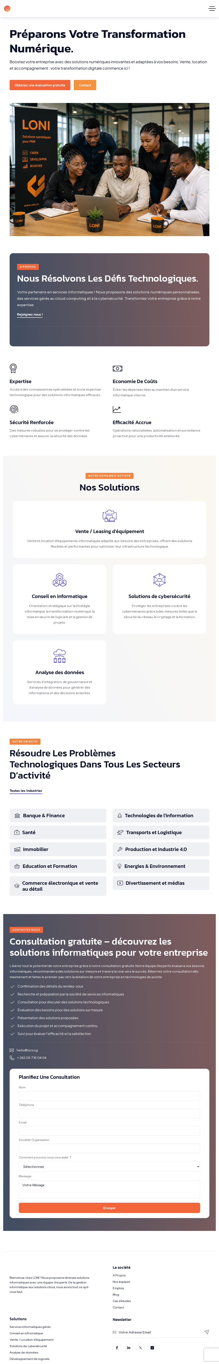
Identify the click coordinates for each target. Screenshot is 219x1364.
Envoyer (109, 1207)
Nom (22, 1087)
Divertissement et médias (151, 883)
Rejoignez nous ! (30, 314)
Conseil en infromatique (26, 1333)
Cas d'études (122, 1301)
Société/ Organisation (34, 1140)
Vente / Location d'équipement (31, 1340)
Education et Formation (45, 866)
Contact (118, 1307)
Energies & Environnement (151, 866)
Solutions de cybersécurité (159, 596)
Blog (116, 1294)
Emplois (118, 1288)
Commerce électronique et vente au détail (56, 886)
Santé (25, 832)
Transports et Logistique (149, 832)
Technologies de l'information (155, 815)
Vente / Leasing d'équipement (109, 531)
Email (23, 1122)
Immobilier (31, 849)
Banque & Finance (39, 815)
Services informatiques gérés (30, 1327)
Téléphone (26, 1105)
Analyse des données (59, 672)
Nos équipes (121, 1282)
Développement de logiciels (29, 1359)
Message (25, 1176)
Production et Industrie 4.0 (152, 849)
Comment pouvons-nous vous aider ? (45, 1157)
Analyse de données (24, 1352)
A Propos (119, 1275)
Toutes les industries (26, 790)
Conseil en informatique (59, 596)
